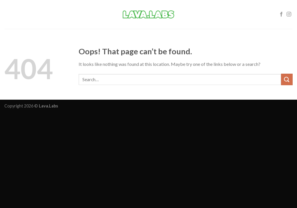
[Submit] (287, 79)
